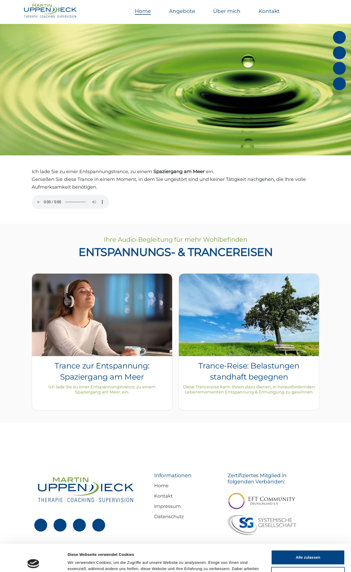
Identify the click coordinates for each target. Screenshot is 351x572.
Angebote (182, 11)
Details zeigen (81, 562)
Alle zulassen (308, 530)
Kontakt (269, 11)
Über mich (226, 11)
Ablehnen (308, 547)
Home (143, 11)
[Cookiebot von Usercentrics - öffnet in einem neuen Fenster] (33, 562)
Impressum (167, 506)
